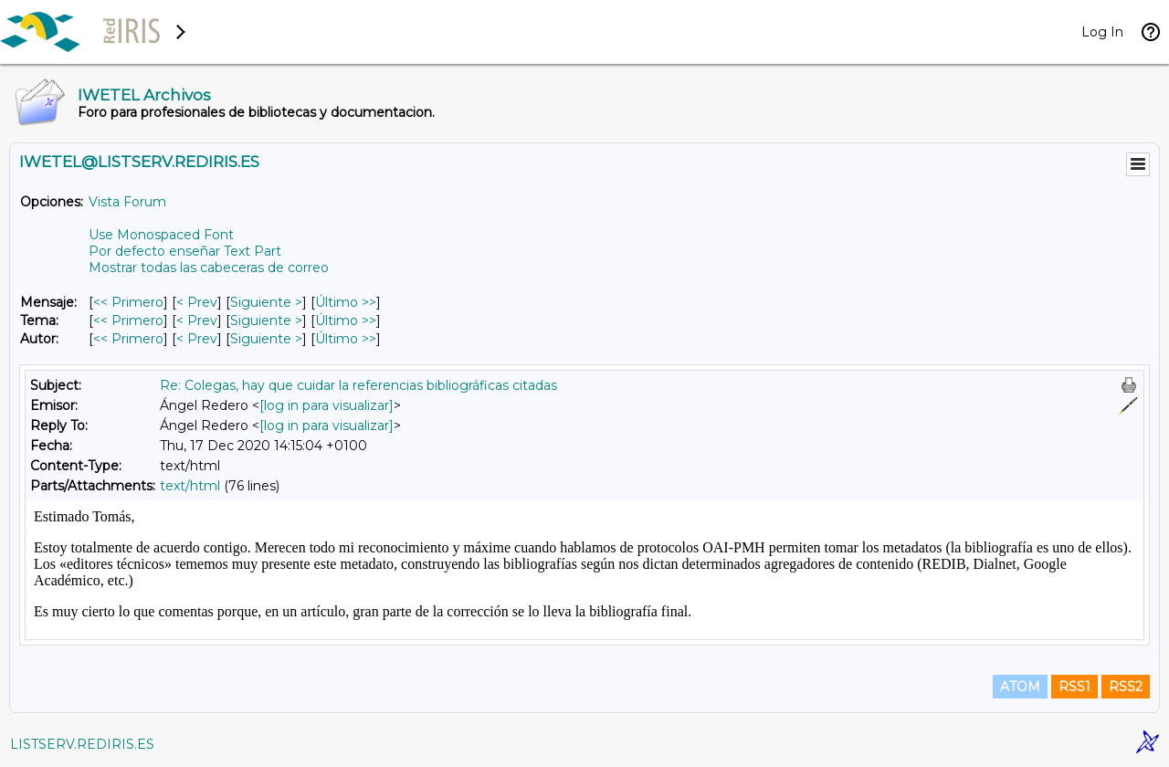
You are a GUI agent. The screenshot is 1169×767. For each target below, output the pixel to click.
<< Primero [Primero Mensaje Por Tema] (128, 320)
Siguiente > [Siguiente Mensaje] (266, 302)
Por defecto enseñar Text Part (185, 251)
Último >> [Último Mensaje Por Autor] (345, 339)
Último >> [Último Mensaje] (345, 302)
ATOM (1020, 686)
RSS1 (1074, 686)
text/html (190, 486)
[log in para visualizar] (326, 405)
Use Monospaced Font (161, 234)
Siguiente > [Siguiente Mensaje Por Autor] (266, 339)
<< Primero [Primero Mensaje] (128, 302)
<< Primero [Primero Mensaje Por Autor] (128, 339)
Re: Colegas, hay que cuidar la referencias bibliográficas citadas (358, 385)
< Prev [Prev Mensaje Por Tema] (196, 320)
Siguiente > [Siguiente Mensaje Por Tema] (266, 320)
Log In (1102, 32)
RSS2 (1126, 686)
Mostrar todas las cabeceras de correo (209, 267)
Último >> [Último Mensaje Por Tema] (345, 320)
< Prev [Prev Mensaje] (196, 302)
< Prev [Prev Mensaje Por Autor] (196, 339)
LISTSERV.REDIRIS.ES (82, 744)
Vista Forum (127, 202)
